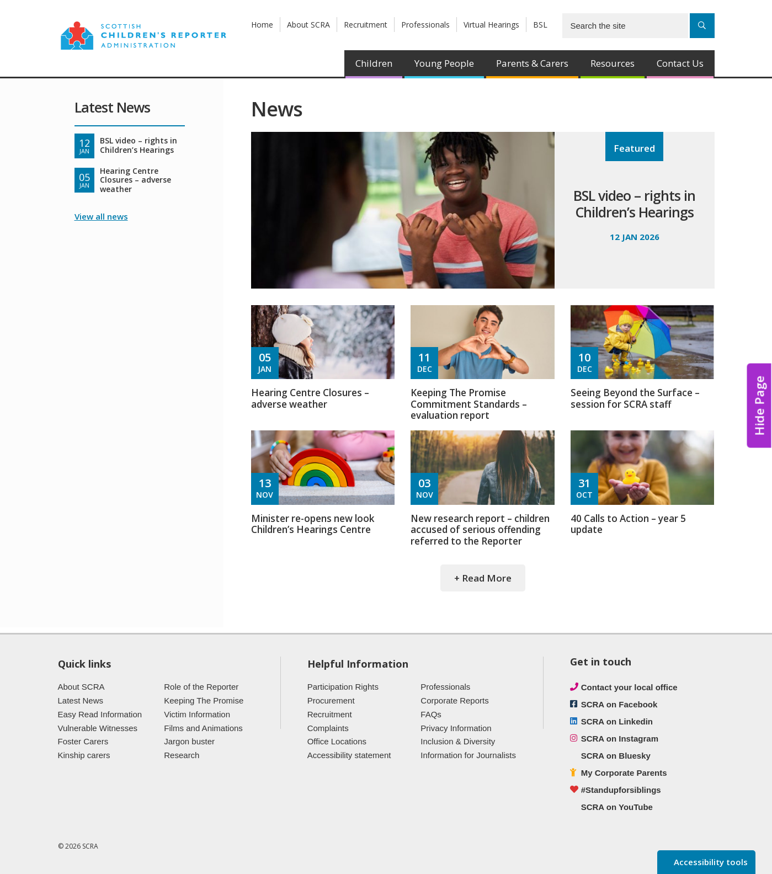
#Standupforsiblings (621, 790)
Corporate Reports (454, 700)
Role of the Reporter (201, 686)
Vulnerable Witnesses (98, 728)
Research (181, 755)
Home (262, 24)
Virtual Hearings (491, 24)
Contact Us (680, 63)
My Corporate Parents (624, 772)
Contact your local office (629, 687)
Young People (444, 63)
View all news (101, 216)
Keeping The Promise (203, 700)
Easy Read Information (100, 714)
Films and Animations (203, 728)
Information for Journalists (468, 755)
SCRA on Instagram (619, 738)
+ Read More (483, 578)
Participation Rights (343, 686)
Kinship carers (84, 755)
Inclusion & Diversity (457, 741)
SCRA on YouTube (617, 807)
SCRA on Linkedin (617, 721)
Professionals (425, 24)
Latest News (81, 700)
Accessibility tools (710, 861)
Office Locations (336, 741)
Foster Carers (83, 741)
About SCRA (308, 24)
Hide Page (759, 405)
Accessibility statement (349, 755)
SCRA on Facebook (619, 704)
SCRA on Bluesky (616, 755)
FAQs (430, 714)
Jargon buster (189, 741)
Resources (612, 63)
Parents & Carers (532, 63)
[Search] (702, 25)
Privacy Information (455, 728)
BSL (540, 24)
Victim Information (197, 714)
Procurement (331, 700)
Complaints (328, 728)
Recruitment (365, 24)
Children (373, 63)
